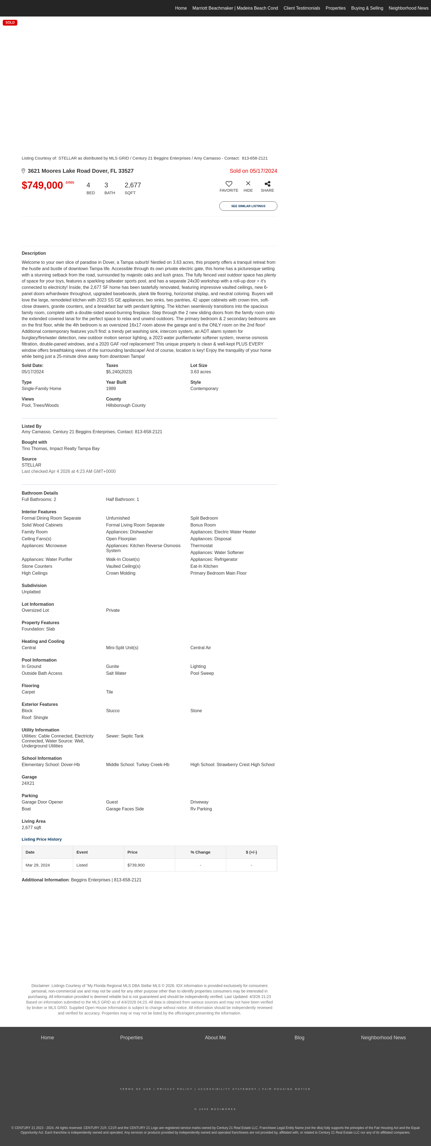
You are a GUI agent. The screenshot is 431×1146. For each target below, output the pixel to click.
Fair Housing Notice (286, 1089)
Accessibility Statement (227, 1089)
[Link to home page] (7, 8)
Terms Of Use (136, 1089)
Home (181, 8)
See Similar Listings (248, 206)
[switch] (229, 188)
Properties (336, 8)
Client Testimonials (302, 8)
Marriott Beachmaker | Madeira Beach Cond (235, 8)
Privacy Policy (175, 1089)
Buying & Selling (367, 8)
